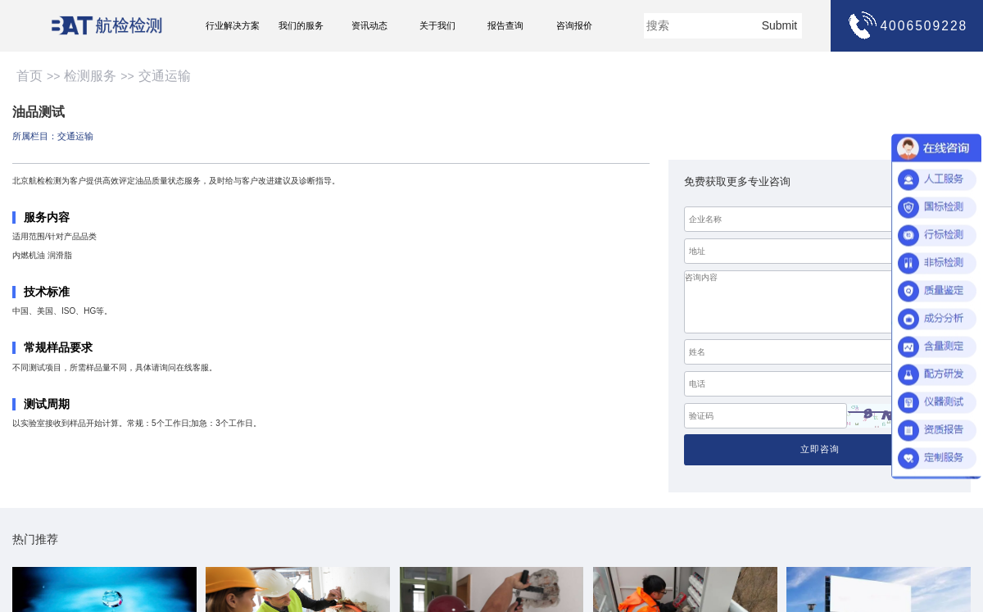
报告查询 (505, 25)
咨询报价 (574, 25)
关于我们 (437, 25)
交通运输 (164, 76)
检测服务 (90, 76)
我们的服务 (301, 25)
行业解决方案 (233, 25)
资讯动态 (369, 25)
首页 (29, 76)
